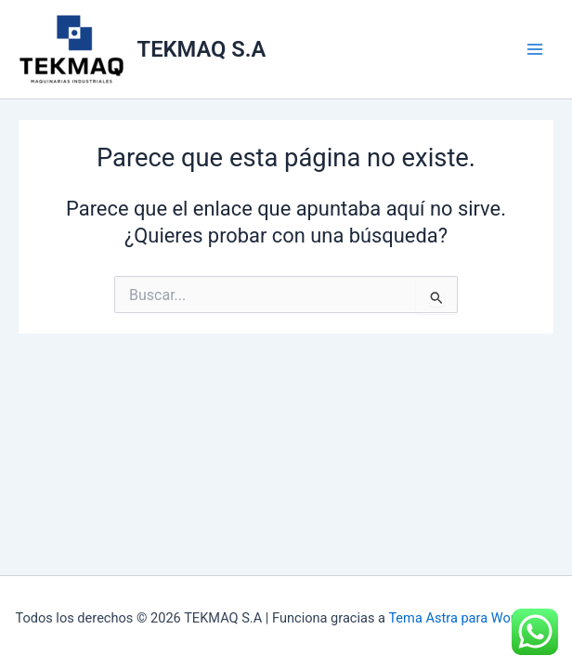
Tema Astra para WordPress (472, 618)
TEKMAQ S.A (201, 49)
